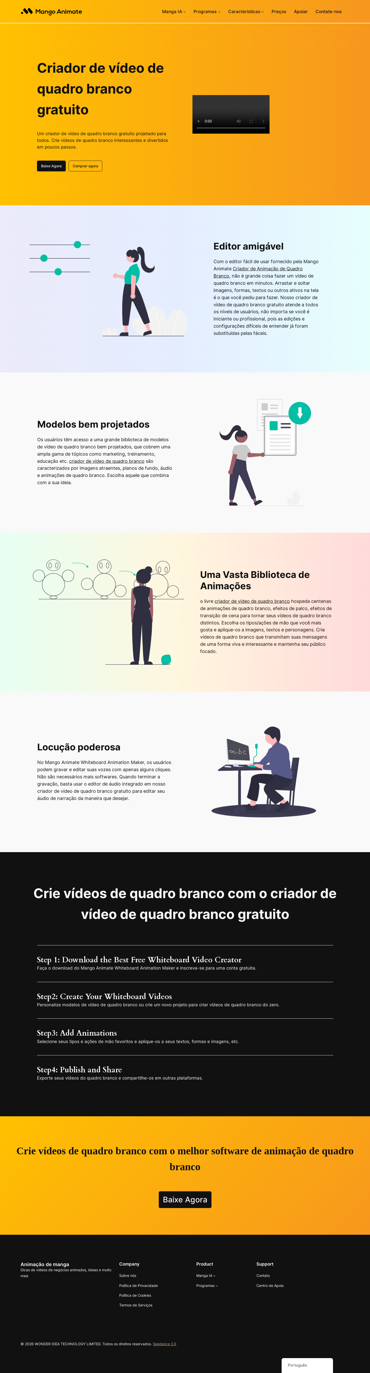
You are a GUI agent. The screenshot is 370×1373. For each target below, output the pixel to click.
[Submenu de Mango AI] (184, 11)
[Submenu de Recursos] (262, 11)
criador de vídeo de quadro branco (106, 460)
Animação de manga (45, 1264)
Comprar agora (85, 165)
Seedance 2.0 (164, 1343)
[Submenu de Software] (219, 11)
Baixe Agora (51, 165)
